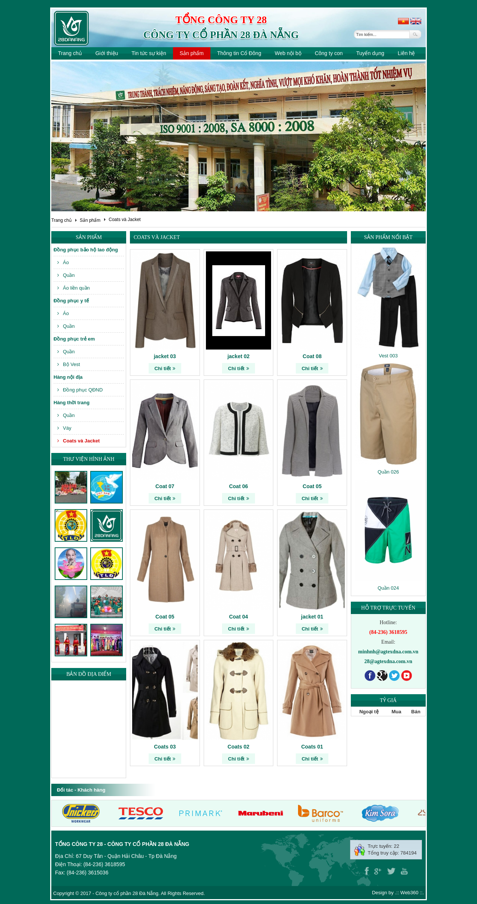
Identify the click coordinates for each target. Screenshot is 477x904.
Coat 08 (312, 356)
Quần (66, 275)
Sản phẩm (192, 53)
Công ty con (329, 53)
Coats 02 (238, 747)
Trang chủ (70, 53)
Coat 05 (312, 486)
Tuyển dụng (370, 53)
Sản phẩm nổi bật (388, 237)
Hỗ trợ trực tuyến (388, 608)
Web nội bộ (288, 53)
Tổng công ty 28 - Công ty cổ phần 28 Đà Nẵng (122, 844)
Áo (63, 262)
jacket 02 (238, 356)
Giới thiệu (106, 53)
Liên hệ (406, 53)
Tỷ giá (388, 700)
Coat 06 (238, 486)
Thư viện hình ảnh (88, 459)
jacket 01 (312, 617)
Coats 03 (165, 747)
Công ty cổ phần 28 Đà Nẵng (221, 34)
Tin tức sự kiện (148, 53)
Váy (64, 428)
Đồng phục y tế (71, 300)
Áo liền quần (73, 288)
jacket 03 (165, 356)
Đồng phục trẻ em (74, 339)
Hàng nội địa (68, 377)
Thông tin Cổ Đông (239, 53)
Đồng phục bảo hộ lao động (86, 250)
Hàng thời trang (71, 402)
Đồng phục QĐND (80, 390)
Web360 (409, 892)
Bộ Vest (68, 364)
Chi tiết (164, 368)
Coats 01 (312, 747)
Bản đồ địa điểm (88, 674)
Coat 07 (164, 486)
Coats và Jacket (124, 219)
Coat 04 (238, 617)
